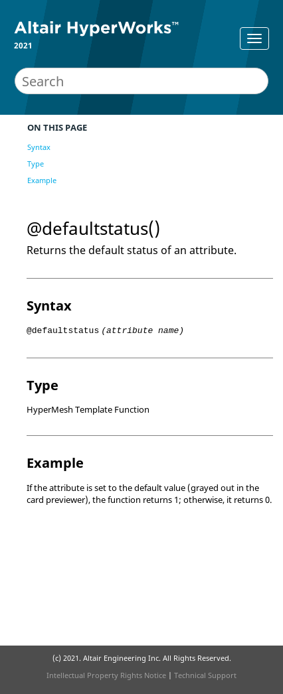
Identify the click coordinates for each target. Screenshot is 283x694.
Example (41, 180)
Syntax (38, 147)
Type (35, 164)
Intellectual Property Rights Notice (106, 675)
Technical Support (205, 675)
